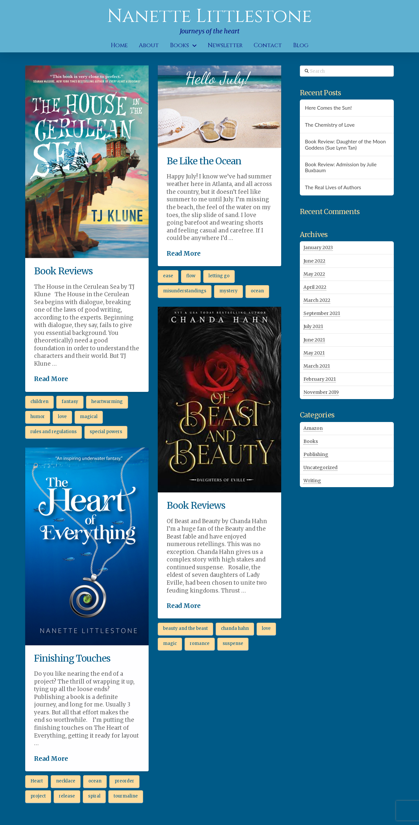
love (62, 416)
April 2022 (314, 287)
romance (200, 643)
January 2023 (318, 247)
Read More (51, 379)
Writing (312, 481)
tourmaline (126, 796)
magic (170, 643)
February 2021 (319, 379)
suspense (233, 643)
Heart (36, 781)
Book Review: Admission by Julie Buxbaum (340, 167)
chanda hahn (235, 628)
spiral (94, 796)
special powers (106, 431)
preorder (124, 781)
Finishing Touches (72, 658)
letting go (219, 276)
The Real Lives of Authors (333, 187)
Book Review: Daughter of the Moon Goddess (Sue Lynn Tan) (345, 144)
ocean (257, 291)
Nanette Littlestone (209, 16)
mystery (228, 291)
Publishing (315, 454)
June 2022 (314, 261)
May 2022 (314, 274)
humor (37, 416)
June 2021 (314, 340)
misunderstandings (184, 291)
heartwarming (107, 401)
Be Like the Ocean (204, 161)
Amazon (313, 428)
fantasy (70, 401)
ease (168, 276)
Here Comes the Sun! (328, 108)
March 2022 (316, 300)
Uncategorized (320, 467)
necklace (65, 781)
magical (89, 416)
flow (190, 276)
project (38, 796)
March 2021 (316, 366)
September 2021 (321, 313)
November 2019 (321, 392)
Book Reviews (63, 271)
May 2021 (314, 353)
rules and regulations (53, 431)
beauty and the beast (185, 628)
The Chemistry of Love (330, 125)
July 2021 (313, 326)
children (39, 401)
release (67, 796)
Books (310, 441)
